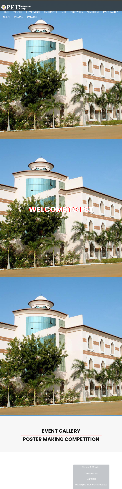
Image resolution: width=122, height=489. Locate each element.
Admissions (93, 12)
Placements (50, 12)
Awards (18, 17)
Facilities (17, 12)
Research (32, 17)
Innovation (77, 12)
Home (6, 12)
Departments (33, 12)
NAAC (64, 12)
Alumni (6, 17)
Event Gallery (110, 12)
